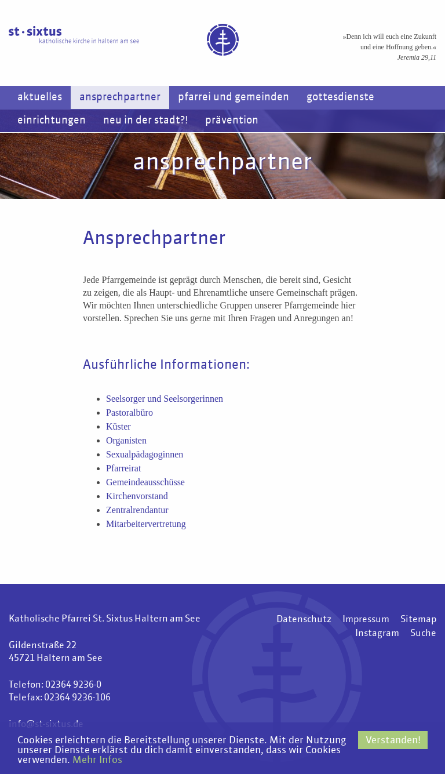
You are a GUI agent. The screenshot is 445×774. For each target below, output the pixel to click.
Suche (423, 633)
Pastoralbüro (129, 412)
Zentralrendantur (137, 510)
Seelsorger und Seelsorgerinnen (164, 399)
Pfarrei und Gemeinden (233, 97)
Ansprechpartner (120, 97)
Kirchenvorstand (137, 496)
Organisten (126, 440)
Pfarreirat (123, 468)
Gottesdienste (340, 97)
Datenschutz (303, 619)
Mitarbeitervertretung (146, 524)
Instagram (377, 633)
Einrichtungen (51, 120)
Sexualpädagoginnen (144, 454)
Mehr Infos (97, 760)
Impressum (365, 619)
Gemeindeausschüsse (145, 482)
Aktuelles (39, 97)
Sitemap (418, 619)
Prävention (231, 120)
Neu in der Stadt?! (145, 120)
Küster (118, 426)
